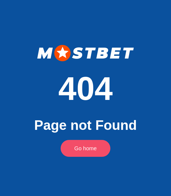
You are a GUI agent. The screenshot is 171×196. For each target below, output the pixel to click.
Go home (85, 148)
